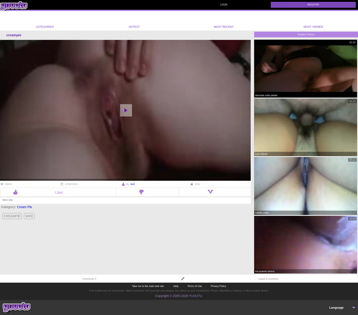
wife (29, 216)
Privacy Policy (218, 286)
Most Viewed (313, 21)
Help (175, 286)
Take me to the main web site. (148, 286)
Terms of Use (194, 286)
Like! (58, 192)
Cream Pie (24, 207)
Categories (45, 20)
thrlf (132, 184)
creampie (12, 216)
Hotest (134, 20)
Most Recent (224, 20)
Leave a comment (268, 278)
